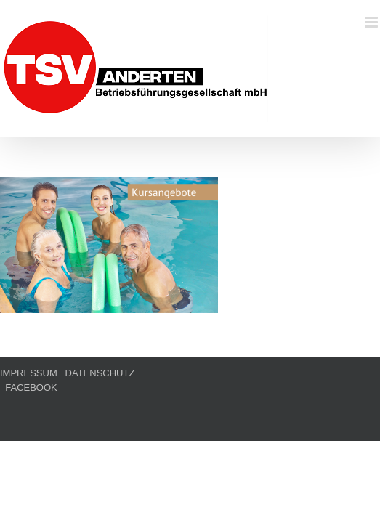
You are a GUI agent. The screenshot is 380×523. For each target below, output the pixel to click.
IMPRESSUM (28, 409)
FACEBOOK (168, 409)
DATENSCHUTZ (100, 409)
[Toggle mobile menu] (372, 22)
